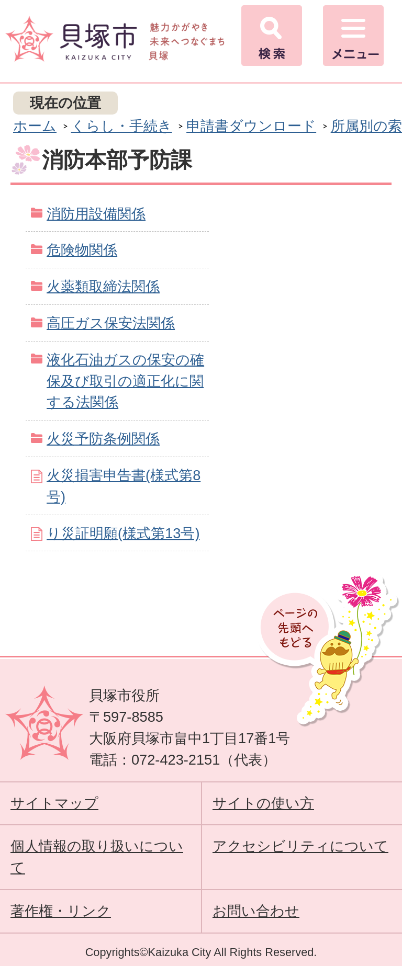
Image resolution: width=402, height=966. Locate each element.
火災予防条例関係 (103, 438)
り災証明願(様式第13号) (123, 533)
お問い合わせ (256, 911)
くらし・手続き (121, 126)
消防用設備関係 (96, 214)
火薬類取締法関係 (103, 286)
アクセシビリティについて (300, 846)
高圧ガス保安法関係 (111, 323)
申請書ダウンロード (251, 126)
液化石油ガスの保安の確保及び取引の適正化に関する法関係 (125, 381)
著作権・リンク (60, 911)
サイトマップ (54, 803)
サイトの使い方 (263, 803)
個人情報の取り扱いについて (96, 857)
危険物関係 (82, 250)
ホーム (35, 126)
